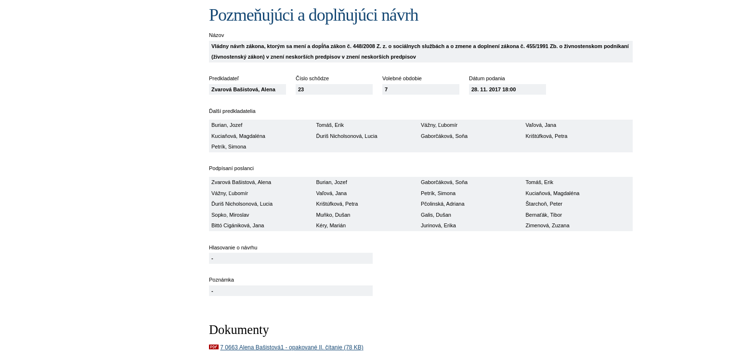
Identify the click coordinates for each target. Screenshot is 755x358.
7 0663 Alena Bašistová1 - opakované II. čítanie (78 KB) (292, 347)
